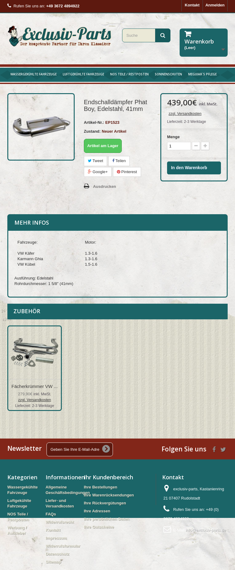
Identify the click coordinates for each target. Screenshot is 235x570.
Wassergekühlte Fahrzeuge (33, 74)
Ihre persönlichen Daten (106, 519)
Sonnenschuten (168, 74)
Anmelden (215, 5)
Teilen (119, 160)
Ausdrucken (104, 186)
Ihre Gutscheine (99, 527)
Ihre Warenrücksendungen (109, 495)
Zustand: (92, 131)
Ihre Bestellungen (100, 487)
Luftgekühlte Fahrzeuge (83, 74)
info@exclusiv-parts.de (205, 530)
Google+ (98, 171)
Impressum (56, 538)
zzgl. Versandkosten (185, 114)
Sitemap (53, 562)
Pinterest (127, 171)
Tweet (95, 160)
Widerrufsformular (63, 546)
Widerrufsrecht (60, 522)
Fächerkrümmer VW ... (35, 386)
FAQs (51, 514)
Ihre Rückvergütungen (105, 503)
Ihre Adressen (97, 511)
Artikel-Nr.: (94, 122)
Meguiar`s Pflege (202, 74)
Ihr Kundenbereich (108, 477)
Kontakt (192, 5)
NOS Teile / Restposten (129, 74)
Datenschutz (57, 554)
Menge (173, 137)
